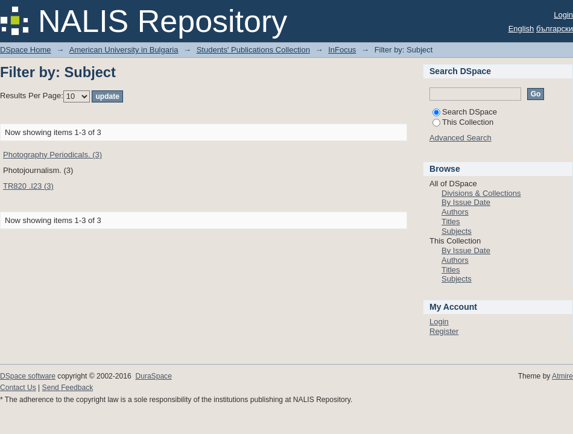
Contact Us (18, 387)
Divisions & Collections (481, 193)
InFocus (342, 49)
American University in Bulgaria (124, 49)
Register (443, 331)
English (521, 28)
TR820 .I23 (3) (28, 185)
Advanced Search (460, 137)
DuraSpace (153, 376)
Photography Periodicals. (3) (52, 154)
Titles (451, 221)
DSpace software (27, 376)
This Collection (462, 122)
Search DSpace (464, 111)
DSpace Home (25, 49)
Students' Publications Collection (253, 49)
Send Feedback (67, 387)
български (554, 28)
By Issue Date (466, 202)
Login (563, 14)
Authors (455, 211)
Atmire (562, 376)
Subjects (457, 231)
